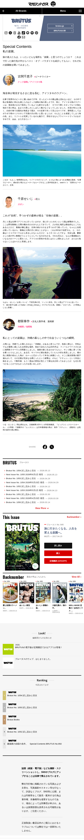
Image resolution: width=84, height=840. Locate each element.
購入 (58, 553)
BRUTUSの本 (63, 31)
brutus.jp (64, 26)
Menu (71, 11)
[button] (78, 596)
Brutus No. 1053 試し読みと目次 (28, 478)
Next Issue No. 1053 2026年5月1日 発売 (31, 490)
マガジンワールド (42, 3)
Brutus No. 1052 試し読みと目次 (28, 486)
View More (42, 508)
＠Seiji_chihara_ (33, 305)
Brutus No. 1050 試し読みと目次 (28, 502)
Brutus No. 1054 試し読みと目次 (28, 470)
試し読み (58, 545)
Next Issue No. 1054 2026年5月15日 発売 (32, 482)
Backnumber (74, 517)
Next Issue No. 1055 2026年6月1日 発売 (31, 474)
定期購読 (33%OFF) (58, 561)
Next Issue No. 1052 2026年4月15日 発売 (32, 498)
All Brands (14, 11)
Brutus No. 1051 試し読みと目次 (28, 494)
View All (76, 577)
